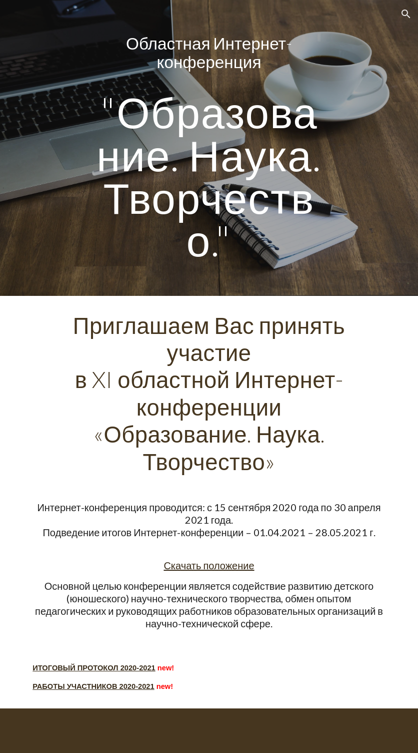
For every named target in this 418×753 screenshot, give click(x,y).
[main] (209, 148)
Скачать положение (209, 565)
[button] (406, 14)
